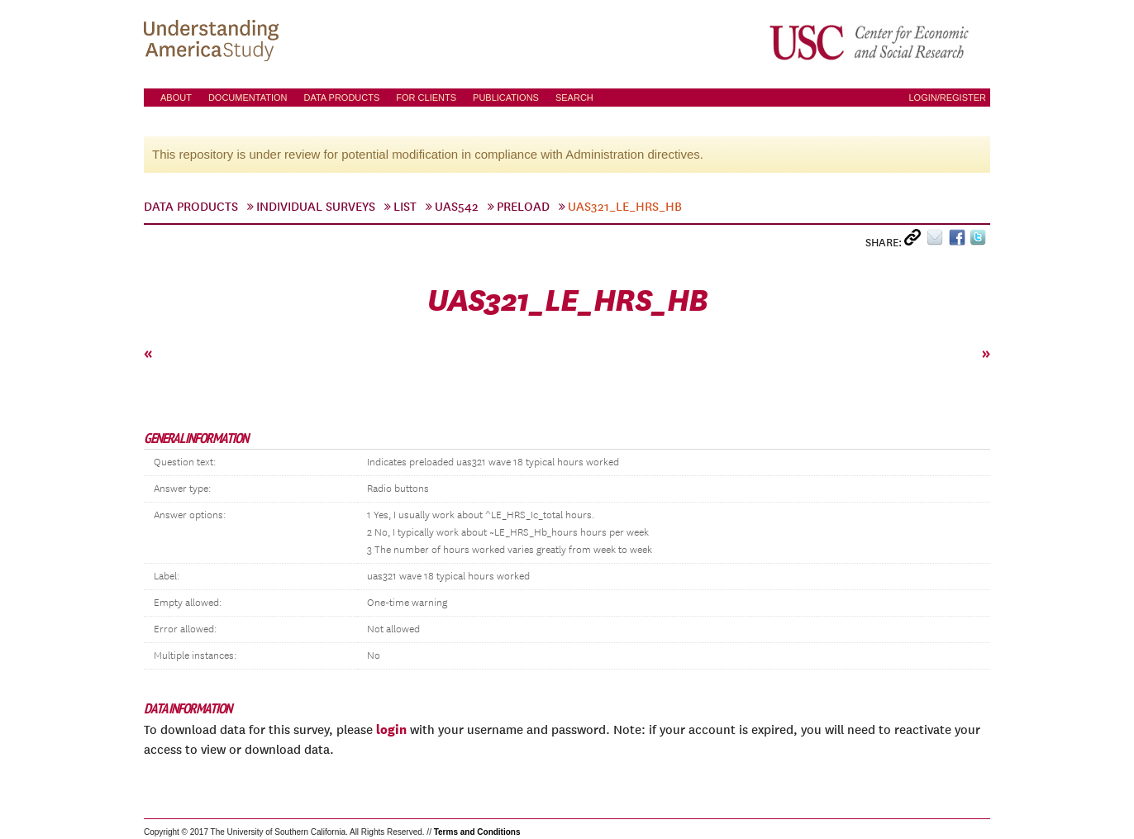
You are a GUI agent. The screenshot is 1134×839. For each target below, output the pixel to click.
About (176, 97)
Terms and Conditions (477, 832)
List (405, 206)
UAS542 (457, 206)
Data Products (341, 97)
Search (574, 97)
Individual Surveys (315, 206)
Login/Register (947, 97)
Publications (506, 97)
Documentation (248, 97)
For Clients (426, 97)
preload (523, 206)
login (391, 729)
